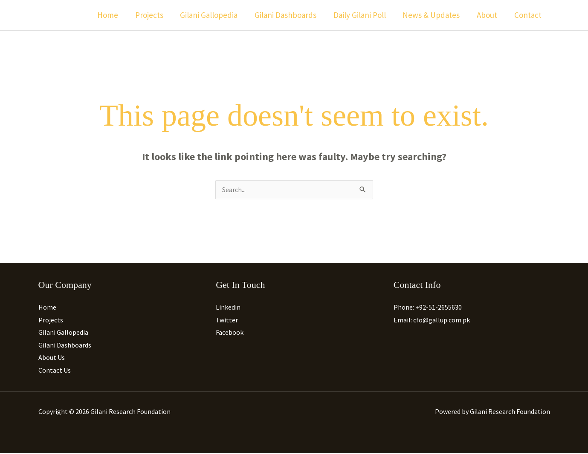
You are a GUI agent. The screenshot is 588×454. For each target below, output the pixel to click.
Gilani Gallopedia (213, 15)
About (488, 15)
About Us (51, 358)
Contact (528, 15)
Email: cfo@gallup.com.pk (432, 320)
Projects (154, 15)
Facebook (229, 333)
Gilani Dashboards (289, 15)
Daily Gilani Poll (362, 15)
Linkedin (228, 307)
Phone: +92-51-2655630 (428, 307)
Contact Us (54, 371)
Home (113, 15)
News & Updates (433, 15)
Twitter (227, 320)
